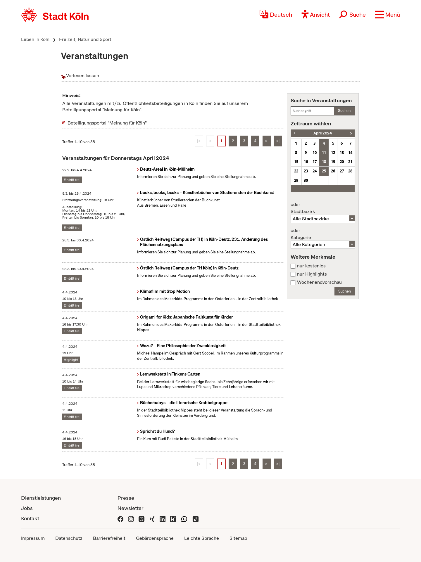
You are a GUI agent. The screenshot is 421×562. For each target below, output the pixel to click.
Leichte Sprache (201, 538)
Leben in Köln (35, 39)
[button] (387, 14)
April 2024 (322, 133)
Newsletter (131, 508)
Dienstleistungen (41, 497)
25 (324, 171)
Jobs (27, 508)
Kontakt (30, 518)
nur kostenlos (311, 266)
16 (306, 161)
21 (350, 161)
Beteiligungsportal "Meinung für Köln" (107, 123)
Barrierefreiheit (109, 538)
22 (296, 171)
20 (342, 161)
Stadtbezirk (323, 208)
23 (306, 171)
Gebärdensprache (155, 538)
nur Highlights (312, 274)
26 (333, 171)
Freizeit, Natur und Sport (85, 39)
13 (342, 152)
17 (315, 161)
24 (315, 171)
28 (350, 171)
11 (324, 152)
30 (306, 180)
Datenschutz (68, 538)
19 (333, 161)
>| (277, 141)
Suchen (344, 110)
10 (315, 152)
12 (333, 152)
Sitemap (238, 538)
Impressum (33, 538)
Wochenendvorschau (319, 282)
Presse (126, 497)
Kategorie (323, 234)
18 (324, 161)
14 (350, 152)
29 (296, 180)
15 (296, 161)
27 (342, 171)
